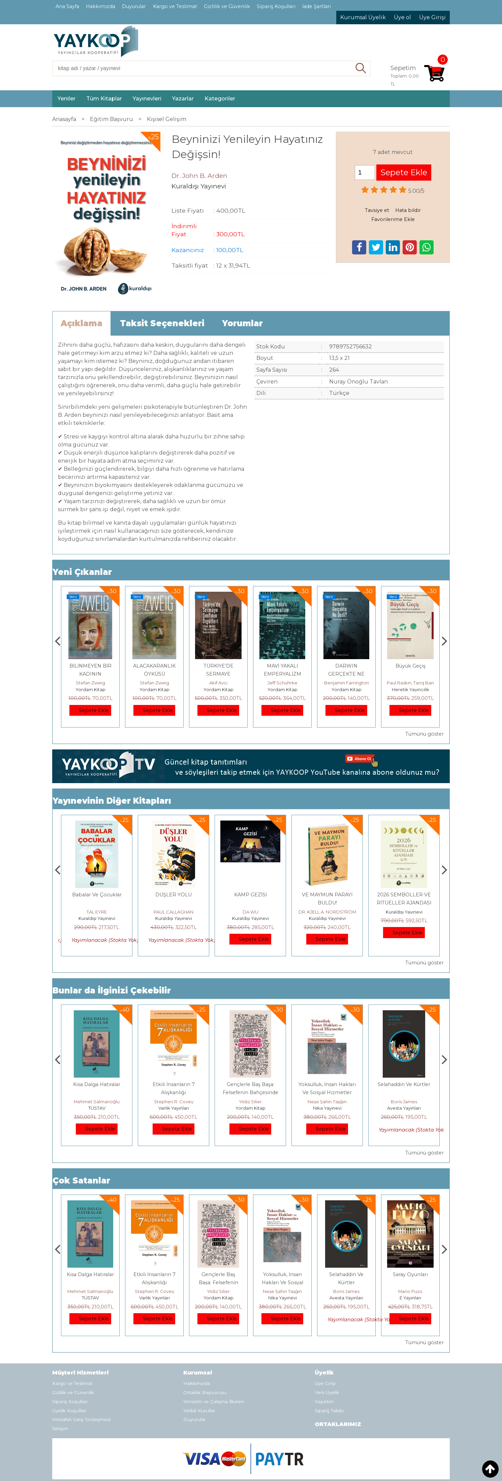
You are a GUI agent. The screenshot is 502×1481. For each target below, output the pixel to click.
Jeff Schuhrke (347, 682)
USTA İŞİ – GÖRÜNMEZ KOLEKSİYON (90, 674)
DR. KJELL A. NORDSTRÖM (404, 912)
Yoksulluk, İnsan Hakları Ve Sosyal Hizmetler (346, 1282)
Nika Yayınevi (404, 1108)
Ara (361, 68)
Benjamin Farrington (410, 682)
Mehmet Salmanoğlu (173, 1101)
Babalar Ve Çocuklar (173, 895)
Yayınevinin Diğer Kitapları (112, 801)
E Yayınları (96, 1108)
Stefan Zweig (90, 682)
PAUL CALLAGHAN (250, 912)
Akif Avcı (282, 682)
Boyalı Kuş (96, 1084)
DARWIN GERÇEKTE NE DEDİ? (410, 674)
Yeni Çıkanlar (82, 572)
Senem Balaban (97, 912)
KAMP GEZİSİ (327, 895)
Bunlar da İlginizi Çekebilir (112, 990)
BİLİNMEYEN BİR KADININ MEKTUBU (154, 674)
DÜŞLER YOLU (250, 895)
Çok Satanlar (81, 1180)
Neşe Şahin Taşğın (403, 1101)
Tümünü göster (424, 734)
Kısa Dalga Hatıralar (173, 1084)
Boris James (410, 1291)
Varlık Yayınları (250, 1108)
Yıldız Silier (327, 1101)
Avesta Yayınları (410, 1297)
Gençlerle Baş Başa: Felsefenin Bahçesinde (282, 1282)
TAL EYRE (173, 912)
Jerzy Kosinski (97, 1101)
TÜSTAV (173, 1108)
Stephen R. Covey (250, 1101)
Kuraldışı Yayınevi (97, 918)
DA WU (327, 912)
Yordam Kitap (90, 689)
